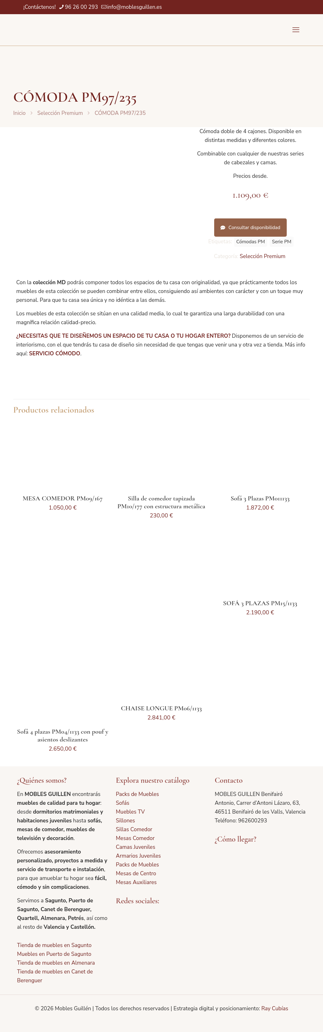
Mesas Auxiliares (136, 882)
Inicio (19, 113)
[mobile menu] (296, 30)
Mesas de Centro (136, 873)
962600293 (252, 820)
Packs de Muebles (137, 794)
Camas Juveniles (135, 847)
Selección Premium (60, 113)
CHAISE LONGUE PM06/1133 (161, 708)
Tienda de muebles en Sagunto (54, 945)
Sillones (125, 820)
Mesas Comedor (135, 838)
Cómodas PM (250, 242)
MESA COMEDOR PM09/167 (63, 498)
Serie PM (281, 242)
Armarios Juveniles (138, 856)
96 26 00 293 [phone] (81, 7)
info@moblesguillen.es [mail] (134, 7)
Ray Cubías (274, 1008)
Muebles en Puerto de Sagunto (54, 954)
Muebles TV (130, 811)
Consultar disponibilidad (250, 227)
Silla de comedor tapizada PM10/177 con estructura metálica (161, 502)
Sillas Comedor (134, 829)
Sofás (122, 803)
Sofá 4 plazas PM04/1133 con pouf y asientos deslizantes (62, 735)
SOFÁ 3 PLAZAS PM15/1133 (260, 603)
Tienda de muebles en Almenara (56, 963)
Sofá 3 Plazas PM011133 (260, 498)
